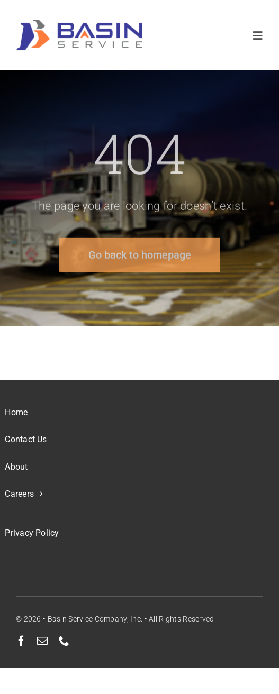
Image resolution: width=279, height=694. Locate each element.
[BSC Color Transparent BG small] (79, 25)
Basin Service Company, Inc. (95, 619)
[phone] (64, 641)
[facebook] (21, 641)
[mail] (42, 641)
